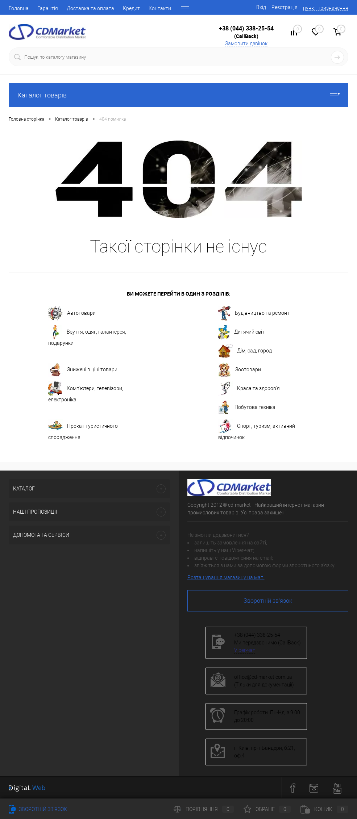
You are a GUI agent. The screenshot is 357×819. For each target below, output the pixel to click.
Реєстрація (284, 7)
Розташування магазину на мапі (226, 577)
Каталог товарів (178, 95)
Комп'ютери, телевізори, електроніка (85, 391)
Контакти (160, 8)
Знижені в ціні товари (82, 370)
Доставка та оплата (90, 8)
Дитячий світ (241, 332)
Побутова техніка (246, 407)
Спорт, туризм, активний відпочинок (256, 429)
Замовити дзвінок (246, 43)
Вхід (261, 7)
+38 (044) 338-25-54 (246, 28)
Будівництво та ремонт (254, 313)
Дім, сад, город (245, 351)
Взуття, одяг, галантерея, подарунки (87, 335)
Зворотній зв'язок (268, 600)
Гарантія (47, 8)
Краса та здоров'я (249, 388)
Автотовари (72, 313)
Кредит (131, 8)
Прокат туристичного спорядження (83, 429)
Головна (19, 8)
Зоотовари (239, 370)
